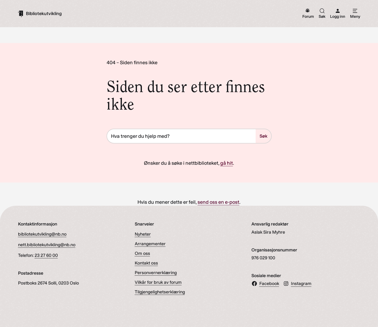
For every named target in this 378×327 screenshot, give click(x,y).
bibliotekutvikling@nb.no (42, 234)
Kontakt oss (146, 263)
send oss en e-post (218, 202)
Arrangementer (150, 243)
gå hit (226, 163)
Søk (263, 136)
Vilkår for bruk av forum (158, 282)
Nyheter (143, 234)
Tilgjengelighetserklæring (160, 292)
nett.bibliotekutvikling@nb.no (46, 244)
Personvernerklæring (156, 272)
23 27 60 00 (46, 255)
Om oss (142, 253)
